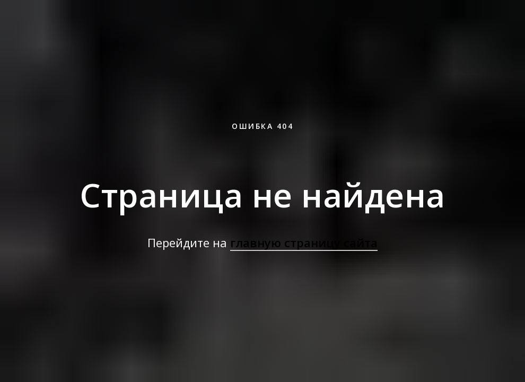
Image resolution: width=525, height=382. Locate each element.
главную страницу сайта (304, 242)
